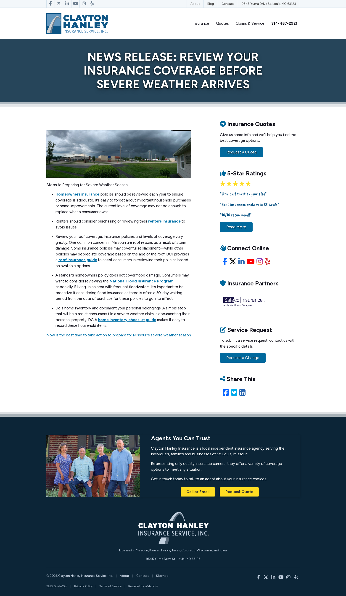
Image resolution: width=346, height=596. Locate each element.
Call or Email (197, 491)
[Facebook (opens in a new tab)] (226, 392)
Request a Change (242, 357)
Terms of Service (110, 586)
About (195, 4)
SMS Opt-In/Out (56, 586)
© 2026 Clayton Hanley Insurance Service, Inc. (79, 576)
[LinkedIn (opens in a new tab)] (242, 392)
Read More (236, 226)
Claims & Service (250, 23)
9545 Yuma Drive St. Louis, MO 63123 (269, 4)
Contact (228, 4)
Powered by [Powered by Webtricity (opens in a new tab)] (143, 586)
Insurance (201, 23)
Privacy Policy (83, 586)
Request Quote (239, 491)
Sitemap (162, 576)
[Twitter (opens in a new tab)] (234, 392)
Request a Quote (241, 152)
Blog (210, 4)
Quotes (222, 23)
